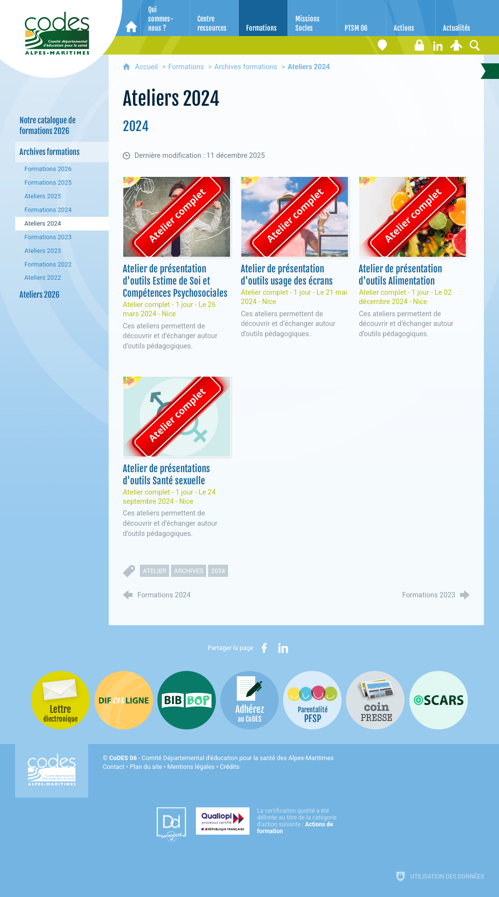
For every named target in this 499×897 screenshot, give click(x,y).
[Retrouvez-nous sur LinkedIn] (437, 45)
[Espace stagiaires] (419, 45)
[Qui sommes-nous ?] (165, 18)
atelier (154, 570)
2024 (218, 570)
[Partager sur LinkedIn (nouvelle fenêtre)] (283, 648)
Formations (186, 67)
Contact (114, 766)
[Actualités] (460, 18)
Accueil (147, 67)
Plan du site (146, 766)
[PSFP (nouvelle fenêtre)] (312, 700)
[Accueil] (131, 18)
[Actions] (410, 18)
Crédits (229, 766)
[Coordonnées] (382, 45)
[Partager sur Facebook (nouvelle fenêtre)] (264, 648)
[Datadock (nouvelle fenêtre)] (171, 824)
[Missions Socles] (312, 18)
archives (188, 570)
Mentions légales (190, 766)
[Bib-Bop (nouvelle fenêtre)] (186, 700)
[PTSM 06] (361, 18)
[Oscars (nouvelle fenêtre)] (438, 700)
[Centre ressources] (214, 18)
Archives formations (245, 67)
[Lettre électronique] (400, 45)
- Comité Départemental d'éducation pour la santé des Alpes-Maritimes (221, 758)
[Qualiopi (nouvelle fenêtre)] (269, 821)
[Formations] (263, 18)
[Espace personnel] (456, 45)
